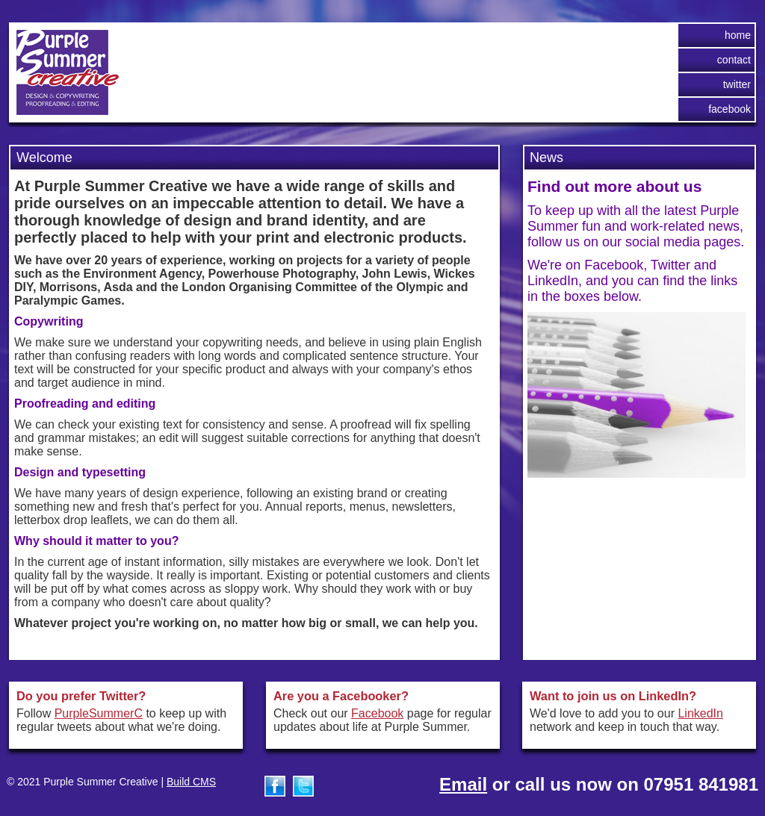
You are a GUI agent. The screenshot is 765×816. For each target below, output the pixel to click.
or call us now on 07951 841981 (598, 784)
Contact (734, 60)
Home (738, 35)
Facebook (729, 109)
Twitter (737, 84)
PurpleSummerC (99, 713)
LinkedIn (700, 713)
